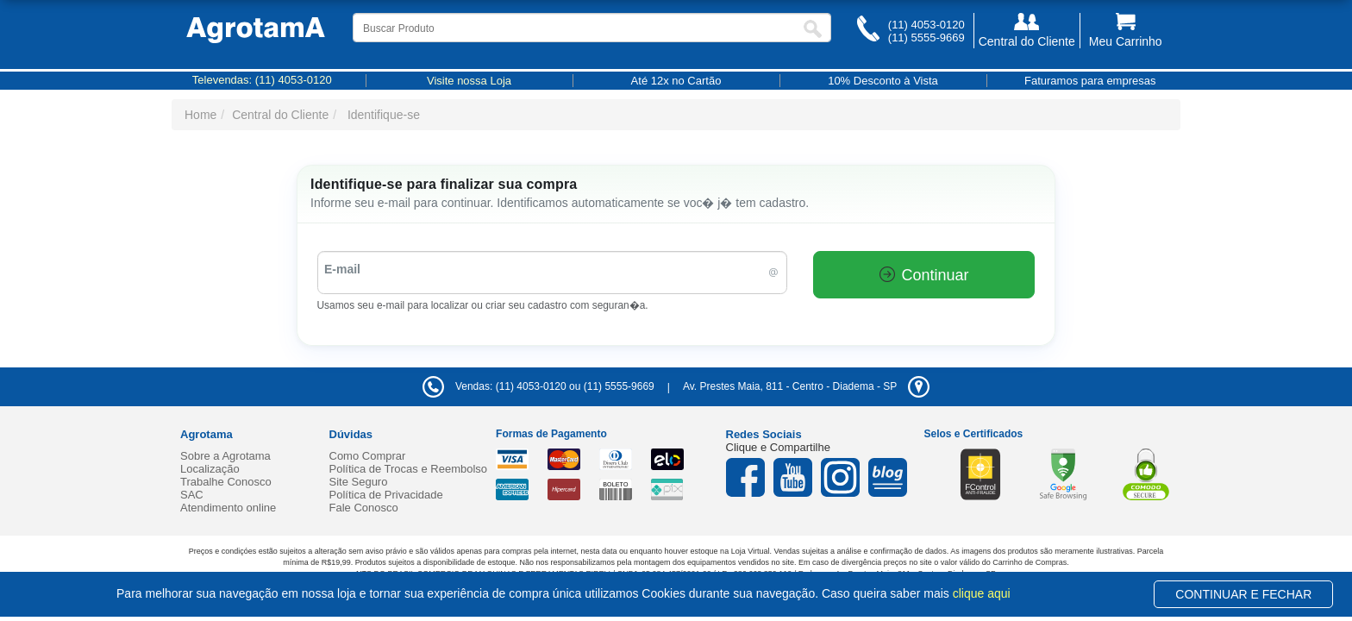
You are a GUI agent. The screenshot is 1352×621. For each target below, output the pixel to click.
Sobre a (225, 455)
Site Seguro (358, 481)
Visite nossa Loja (469, 80)
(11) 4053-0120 (926, 24)
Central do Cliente (280, 115)
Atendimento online (228, 507)
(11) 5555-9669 (926, 37)
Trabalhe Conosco (226, 481)
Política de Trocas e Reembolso (408, 468)
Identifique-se (383, 115)
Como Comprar (367, 455)
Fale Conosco (363, 507)
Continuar (924, 275)
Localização (210, 468)
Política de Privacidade (386, 494)
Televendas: (262, 79)
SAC (191, 494)
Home (200, 115)
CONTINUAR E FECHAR (1243, 594)
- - (806, 386)
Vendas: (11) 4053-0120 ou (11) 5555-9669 (538, 386)
